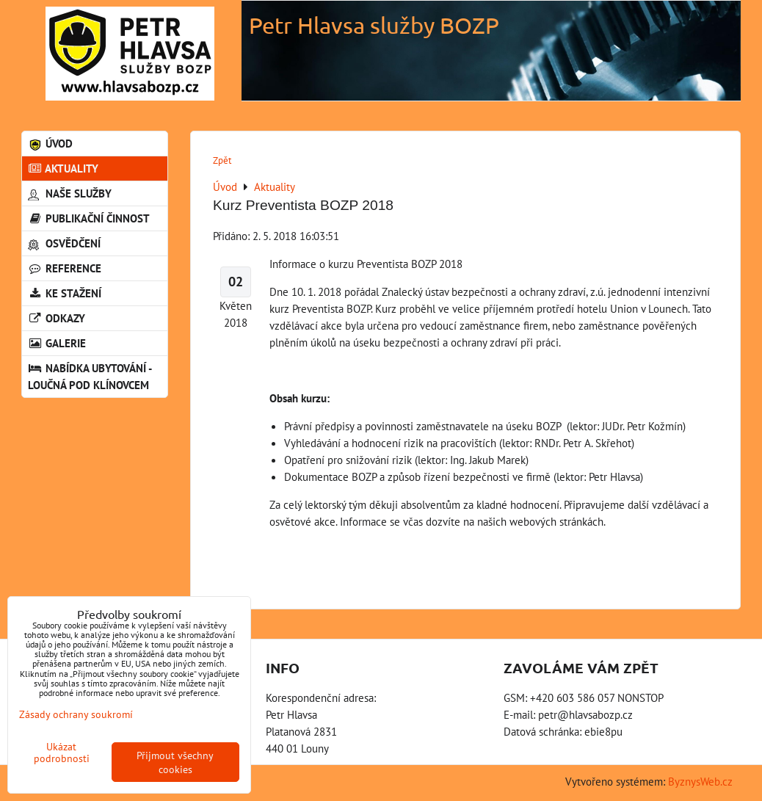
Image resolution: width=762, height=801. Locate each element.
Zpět (222, 160)
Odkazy (56, 318)
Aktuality (63, 168)
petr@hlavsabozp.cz (585, 714)
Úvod (50, 143)
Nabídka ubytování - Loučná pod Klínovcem (89, 376)
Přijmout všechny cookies (175, 762)
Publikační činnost (89, 218)
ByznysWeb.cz (700, 781)
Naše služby (70, 193)
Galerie (57, 343)
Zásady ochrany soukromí (76, 714)
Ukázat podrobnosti (62, 752)
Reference (64, 268)
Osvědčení (64, 243)
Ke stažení (64, 293)
